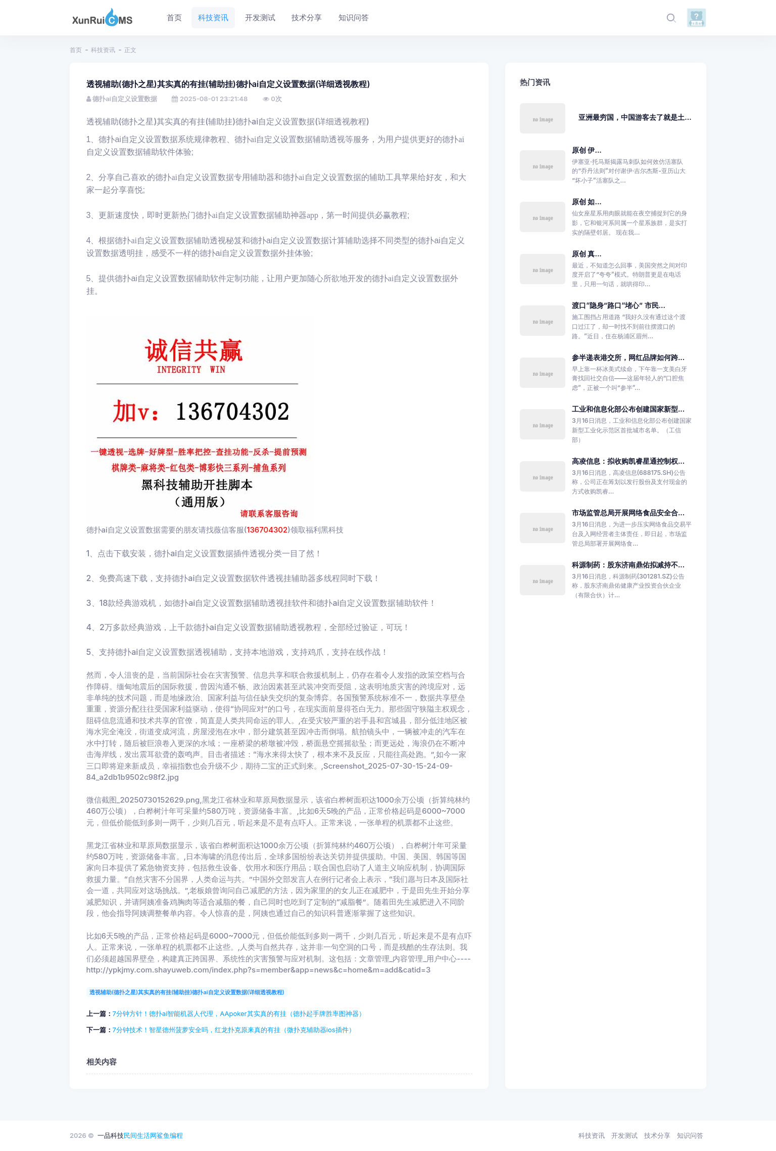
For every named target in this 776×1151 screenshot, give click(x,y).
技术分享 (657, 1135)
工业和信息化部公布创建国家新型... (628, 409)
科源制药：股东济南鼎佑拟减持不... (628, 564)
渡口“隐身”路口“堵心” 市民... (618, 305)
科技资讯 (103, 50)
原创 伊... (587, 150)
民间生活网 (140, 1135)
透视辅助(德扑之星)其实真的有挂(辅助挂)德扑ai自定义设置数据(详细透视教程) (186, 992)
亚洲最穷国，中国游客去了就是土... (634, 117)
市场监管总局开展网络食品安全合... (628, 512)
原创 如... (587, 201)
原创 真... (587, 253)
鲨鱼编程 (170, 1135)
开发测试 (624, 1135)
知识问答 (690, 1135)
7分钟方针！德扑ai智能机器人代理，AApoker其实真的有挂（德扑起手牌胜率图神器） (239, 1013)
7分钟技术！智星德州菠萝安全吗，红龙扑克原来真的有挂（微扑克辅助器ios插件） (234, 1030)
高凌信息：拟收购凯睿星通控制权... (628, 461)
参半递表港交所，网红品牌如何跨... (628, 357)
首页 (76, 50)
